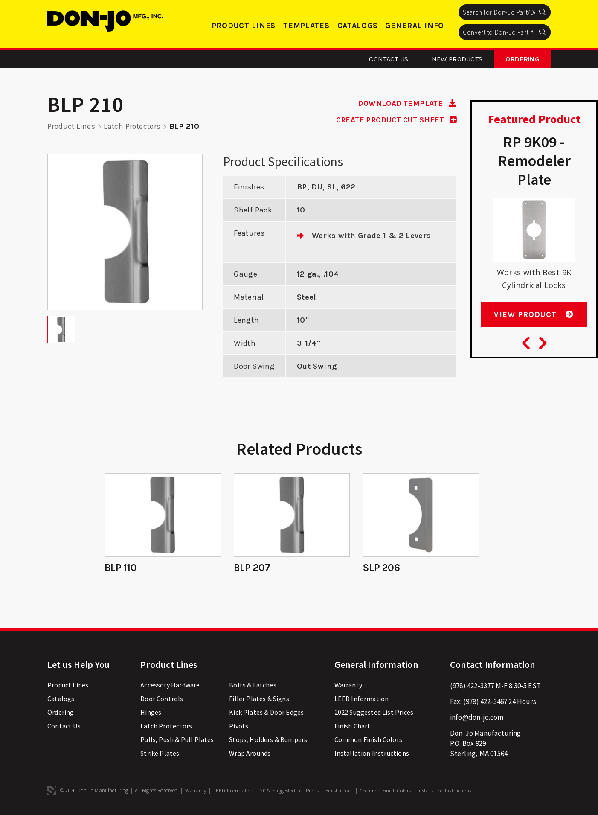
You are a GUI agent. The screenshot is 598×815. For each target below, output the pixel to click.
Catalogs (357, 25)
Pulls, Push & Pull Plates (177, 740)
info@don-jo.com (477, 718)
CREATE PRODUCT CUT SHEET (392, 120)
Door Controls (161, 700)
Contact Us (388, 59)
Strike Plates (159, 754)
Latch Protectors (134, 126)
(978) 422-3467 (485, 702)
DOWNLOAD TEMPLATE (405, 103)
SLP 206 (382, 568)
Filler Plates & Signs (259, 700)
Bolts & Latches (252, 686)
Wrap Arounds (249, 754)
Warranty (348, 686)
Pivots (238, 727)
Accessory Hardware (170, 686)
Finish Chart (352, 727)
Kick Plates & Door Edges (266, 713)
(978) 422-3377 (472, 687)
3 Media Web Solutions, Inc (51, 791)
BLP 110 (122, 568)
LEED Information (361, 700)
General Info (414, 25)
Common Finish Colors (368, 740)
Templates (306, 25)
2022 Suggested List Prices (373, 713)
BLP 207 (252, 568)
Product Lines (244, 25)
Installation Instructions (371, 754)
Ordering (522, 59)
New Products (457, 59)
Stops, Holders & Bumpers (268, 740)
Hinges (150, 713)
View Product (534, 318)
